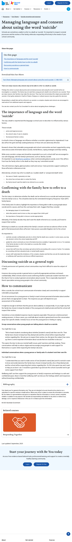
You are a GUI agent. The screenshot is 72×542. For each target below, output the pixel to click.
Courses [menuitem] (26, 9)
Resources (6, 17)
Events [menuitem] (46, 9)
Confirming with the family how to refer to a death (21, 62)
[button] (68, 534)
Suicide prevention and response (31, 17)
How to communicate (11, 68)
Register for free (63, 3)
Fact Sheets (15, 17)
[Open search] (68, 9)
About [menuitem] (7, 9)
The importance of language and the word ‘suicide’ (21, 59)
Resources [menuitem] (37, 9)
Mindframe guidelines (23, 159)
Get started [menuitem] (17, 9)
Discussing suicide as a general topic (16, 65)
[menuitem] (3, 9)
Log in (49, 3)
